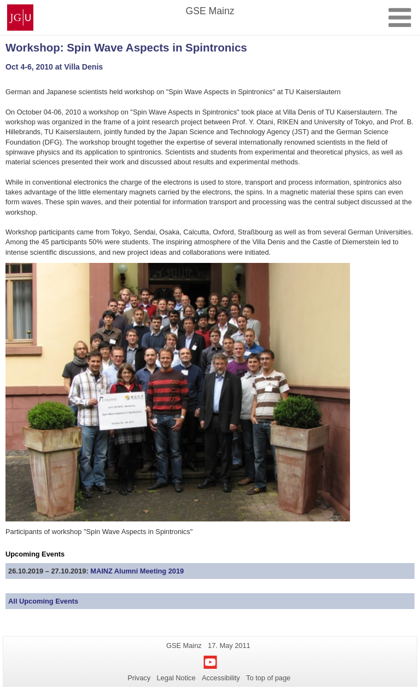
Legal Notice (175, 678)
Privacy (138, 678)
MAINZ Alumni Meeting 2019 (137, 571)
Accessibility (221, 678)
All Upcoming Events (43, 601)
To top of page (268, 678)
